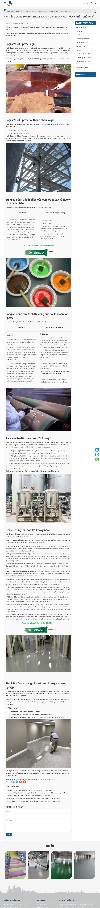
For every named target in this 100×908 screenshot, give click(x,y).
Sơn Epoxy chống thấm (83, 58)
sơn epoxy (13, 779)
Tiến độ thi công (42, 904)
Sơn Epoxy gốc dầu (82, 42)
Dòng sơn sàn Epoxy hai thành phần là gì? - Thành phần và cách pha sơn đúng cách (37, 717)
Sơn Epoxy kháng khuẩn (84, 54)
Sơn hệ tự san (80, 46)
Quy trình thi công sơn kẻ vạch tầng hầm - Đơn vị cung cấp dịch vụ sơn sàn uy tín (31, 790)
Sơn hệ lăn (79, 50)
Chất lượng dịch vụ (42, 907)
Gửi (9, 834)
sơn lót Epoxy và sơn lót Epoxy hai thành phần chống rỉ (35, 33)
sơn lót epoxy (30, 779)
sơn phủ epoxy (39, 779)
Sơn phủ (79, 31)
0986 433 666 (17, 907)
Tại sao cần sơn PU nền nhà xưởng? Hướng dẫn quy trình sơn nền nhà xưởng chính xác (33, 801)
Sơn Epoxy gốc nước (82, 38)
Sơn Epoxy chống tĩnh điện (83, 62)
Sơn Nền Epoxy (81, 27)
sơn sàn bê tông (50, 779)
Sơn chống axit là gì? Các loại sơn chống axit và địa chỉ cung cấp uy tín (28, 795)
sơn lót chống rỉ (21, 779)
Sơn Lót (78, 35)
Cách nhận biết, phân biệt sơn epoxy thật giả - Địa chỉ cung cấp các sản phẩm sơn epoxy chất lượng (37, 793)
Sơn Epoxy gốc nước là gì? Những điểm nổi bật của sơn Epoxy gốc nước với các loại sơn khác (35, 798)
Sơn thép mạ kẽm (82, 67)
